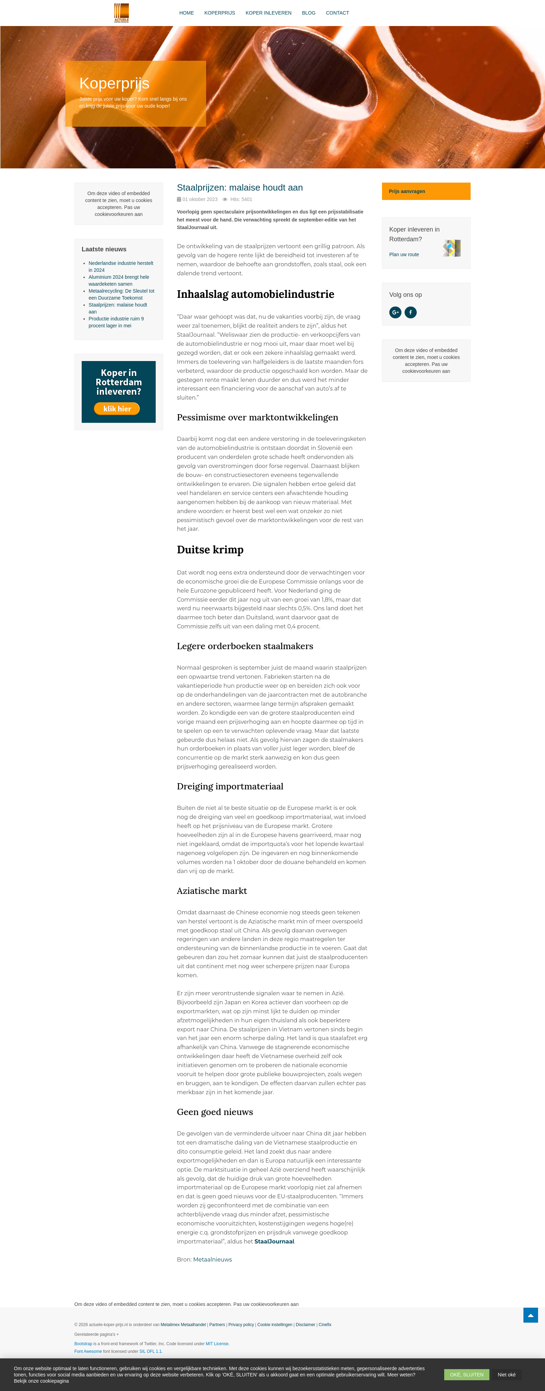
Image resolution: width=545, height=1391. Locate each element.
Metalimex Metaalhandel (183, 1324)
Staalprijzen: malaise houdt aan (240, 187)
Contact (337, 13)
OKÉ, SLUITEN (466, 1374)
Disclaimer (305, 1324)
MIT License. (217, 1343)
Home (186, 13)
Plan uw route (404, 254)
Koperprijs (219, 13)
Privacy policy (241, 1324)
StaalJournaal (274, 1241)
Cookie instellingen (275, 1324)
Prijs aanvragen (407, 191)
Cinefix (325, 1324)
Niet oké (506, 1374)
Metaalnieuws (212, 1259)
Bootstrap (83, 1343)
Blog (309, 13)
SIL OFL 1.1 (150, 1351)
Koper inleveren (269, 13)
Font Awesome (88, 1351)
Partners (217, 1324)
